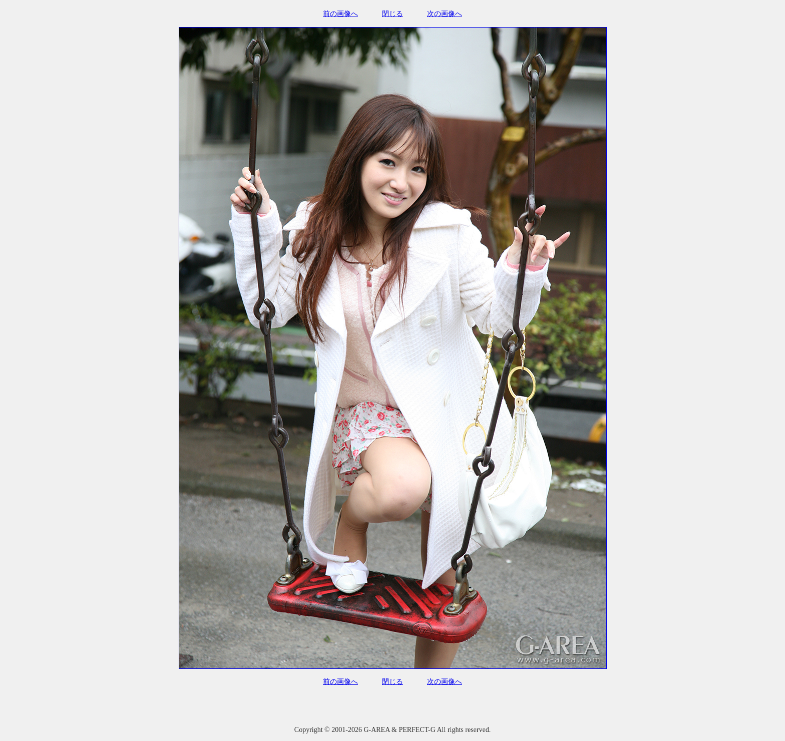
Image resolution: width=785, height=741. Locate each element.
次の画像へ (444, 14)
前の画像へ (340, 14)
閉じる (392, 14)
